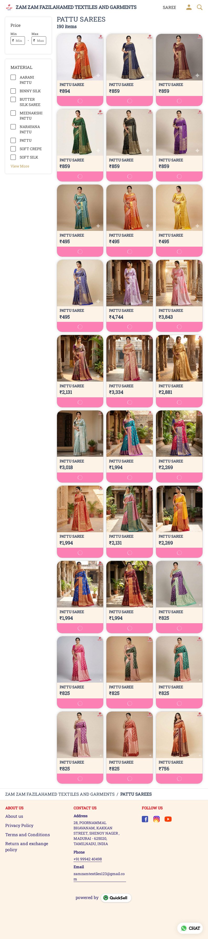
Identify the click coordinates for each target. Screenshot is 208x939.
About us (14, 816)
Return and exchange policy (26, 846)
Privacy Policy (19, 825)
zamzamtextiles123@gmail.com (99, 876)
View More (20, 166)
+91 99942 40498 (88, 858)
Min (14, 34)
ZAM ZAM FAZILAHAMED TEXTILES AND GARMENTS (76, 7)
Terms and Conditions (27, 834)
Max (35, 34)
